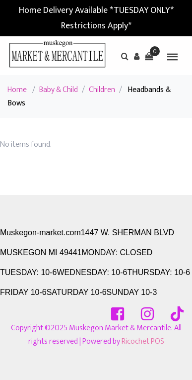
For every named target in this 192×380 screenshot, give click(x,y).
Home (17, 89)
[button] (137, 56)
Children (102, 89)
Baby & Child (58, 89)
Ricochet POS (143, 341)
